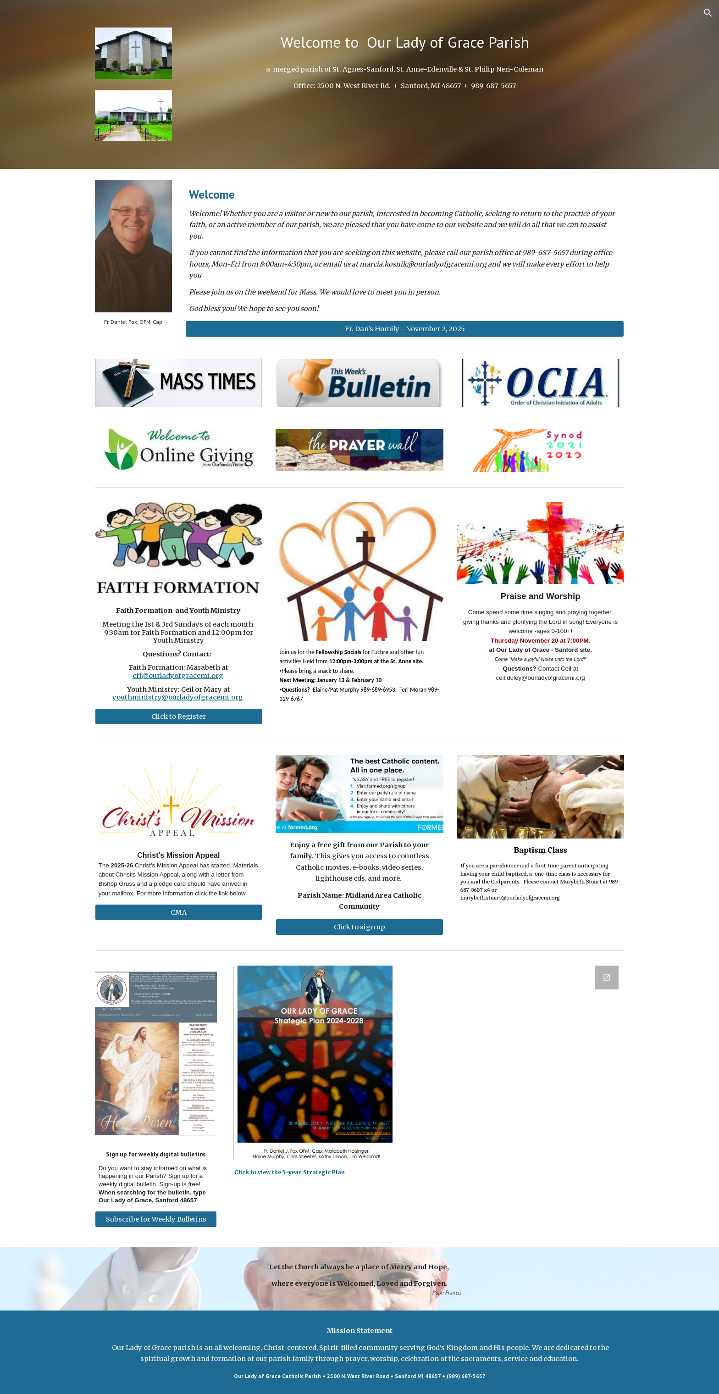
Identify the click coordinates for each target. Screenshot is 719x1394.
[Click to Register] (178, 716)
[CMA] (178, 912)
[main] (404, 42)
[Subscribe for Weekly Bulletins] (155, 1219)
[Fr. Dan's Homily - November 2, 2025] (405, 329)
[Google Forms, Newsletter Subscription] (517, 1035)
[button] (708, 13)
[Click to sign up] (359, 927)
